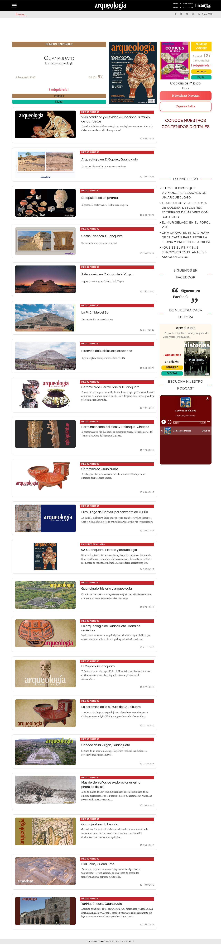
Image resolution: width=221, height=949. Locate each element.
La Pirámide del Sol (96, 314)
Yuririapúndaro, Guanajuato (102, 908)
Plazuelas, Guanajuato (98, 868)
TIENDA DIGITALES (183, 8)
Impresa (59, 95)
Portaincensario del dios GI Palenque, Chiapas (116, 429)
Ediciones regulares (93, 547)
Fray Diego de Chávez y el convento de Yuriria (116, 514)
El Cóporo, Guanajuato (98, 669)
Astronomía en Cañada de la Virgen (108, 275)
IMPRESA (172, 367)
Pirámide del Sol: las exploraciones (107, 352)
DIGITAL (172, 373)
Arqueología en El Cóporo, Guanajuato (110, 160)
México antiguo (90, 112)
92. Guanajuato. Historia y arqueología (110, 552)
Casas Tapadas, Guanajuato (103, 237)
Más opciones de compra (185, 96)
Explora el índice (185, 106)
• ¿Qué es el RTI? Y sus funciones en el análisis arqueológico (183, 252)
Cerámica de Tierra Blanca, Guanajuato (111, 389)
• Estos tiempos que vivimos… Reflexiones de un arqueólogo (183, 193)
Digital (59, 101)
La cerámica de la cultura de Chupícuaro (112, 710)
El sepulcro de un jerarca (100, 198)
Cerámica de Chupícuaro (100, 471)
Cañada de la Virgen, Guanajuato (106, 749)
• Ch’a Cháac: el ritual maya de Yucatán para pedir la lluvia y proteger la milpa (185, 237)
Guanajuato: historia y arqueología (107, 591)
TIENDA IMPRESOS (183, 4)
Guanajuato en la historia (100, 829)
